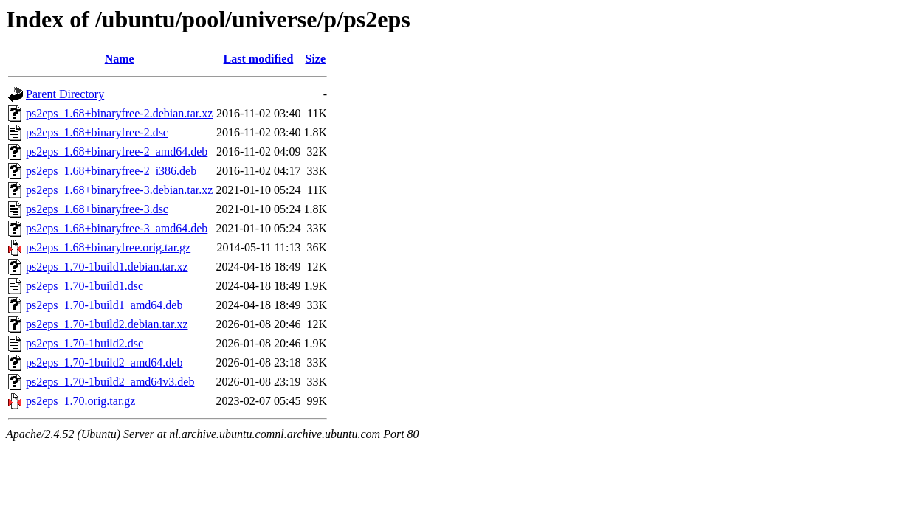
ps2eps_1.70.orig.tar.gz (80, 401)
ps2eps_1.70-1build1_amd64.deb (104, 305)
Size (316, 58)
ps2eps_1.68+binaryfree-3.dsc (97, 209)
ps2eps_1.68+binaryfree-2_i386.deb (111, 170)
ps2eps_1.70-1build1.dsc (84, 286)
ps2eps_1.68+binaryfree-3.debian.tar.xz (119, 190)
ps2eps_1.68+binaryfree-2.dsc (97, 132)
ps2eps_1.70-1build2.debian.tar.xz (107, 324)
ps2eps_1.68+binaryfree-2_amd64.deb (116, 151)
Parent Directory (65, 94)
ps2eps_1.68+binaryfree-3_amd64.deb (116, 228)
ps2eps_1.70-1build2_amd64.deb (104, 362)
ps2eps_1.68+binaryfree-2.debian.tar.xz (119, 113)
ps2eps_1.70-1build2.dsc (84, 343)
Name (119, 58)
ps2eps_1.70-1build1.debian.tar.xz (107, 266)
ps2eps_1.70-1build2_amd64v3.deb (110, 381)
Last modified (259, 58)
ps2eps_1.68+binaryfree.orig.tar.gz (108, 247)
